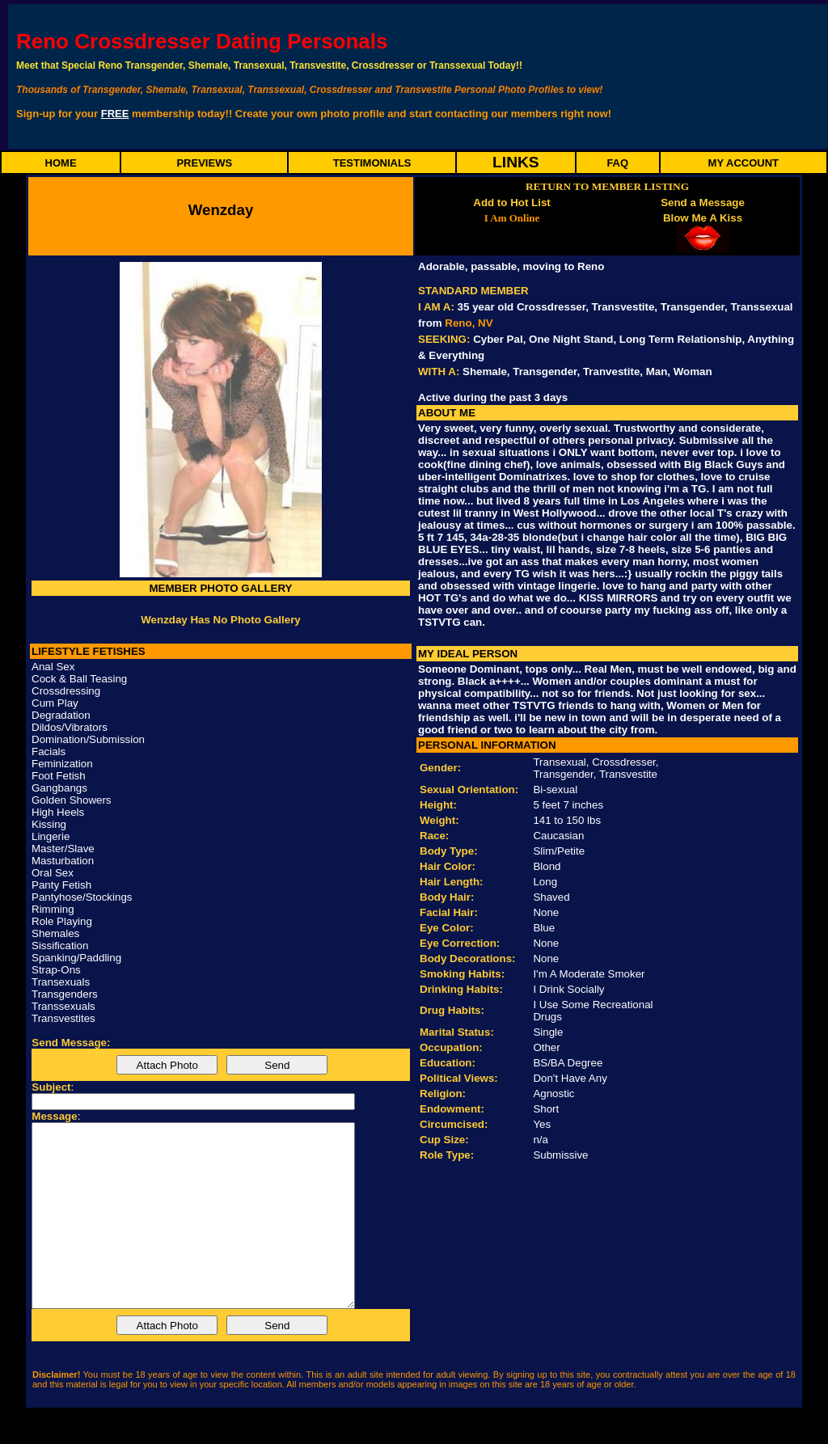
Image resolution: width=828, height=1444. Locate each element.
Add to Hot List (512, 202)
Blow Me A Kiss (702, 218)
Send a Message (703, 202)
